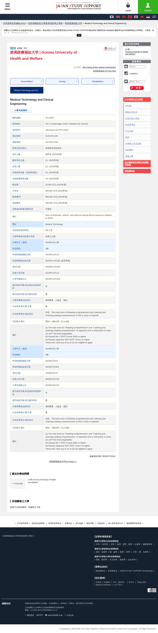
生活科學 (113, 560)
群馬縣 (19, 48)
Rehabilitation (97, 81)
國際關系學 (147, 544)
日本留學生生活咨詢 (134, 99)
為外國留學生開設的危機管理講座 (137, 163)
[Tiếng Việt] (142, 17)
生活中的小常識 (132, 118)
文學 (98, 544)
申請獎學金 (130, 125)
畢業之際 (129, 156)
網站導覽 (90, 523)
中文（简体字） (119, 582)
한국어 (131, 582)
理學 (128, 552)
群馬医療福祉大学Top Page (104, 71)
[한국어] (136, 17)
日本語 (98, 582)
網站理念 (29, 615)
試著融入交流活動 (133, 143)
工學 (135, 552)
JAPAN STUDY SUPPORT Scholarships (136, 571)
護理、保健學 (101, 552)
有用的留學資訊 (54, 523)
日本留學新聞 (22, 523)
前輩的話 (68, 523)
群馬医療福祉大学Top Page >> (63, 461)
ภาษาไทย (117, 585)
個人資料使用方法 (115, 523)
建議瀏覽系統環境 (134, 523)
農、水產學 (143, 552)
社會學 (137, 544)
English (107, 582)
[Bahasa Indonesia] (148, 17)
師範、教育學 (101, 560)
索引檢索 (79, 523)
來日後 (128, 106)
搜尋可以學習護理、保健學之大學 (25, 507)
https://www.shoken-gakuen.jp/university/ (99, 67)
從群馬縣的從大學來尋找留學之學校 (18, 536)
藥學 (122, 552)
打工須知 (129, 131)
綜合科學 (132, 560)
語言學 (105, 544)
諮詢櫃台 (129, 150)
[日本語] (111, 17)
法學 (112, 544)
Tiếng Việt (141, 582)
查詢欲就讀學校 (38, 523)
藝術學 (122, 560)
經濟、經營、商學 (124, 544)
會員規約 (101, 523)
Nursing (62, 81)
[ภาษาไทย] (154, 17)
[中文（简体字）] (124, 17)
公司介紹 (69, 615)
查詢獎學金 (130, 171)
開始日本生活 (131, 112)
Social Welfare (27, 81)
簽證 (127, 137)
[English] (118, 17)
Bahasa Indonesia (103, 585)
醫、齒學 (113, 552)
